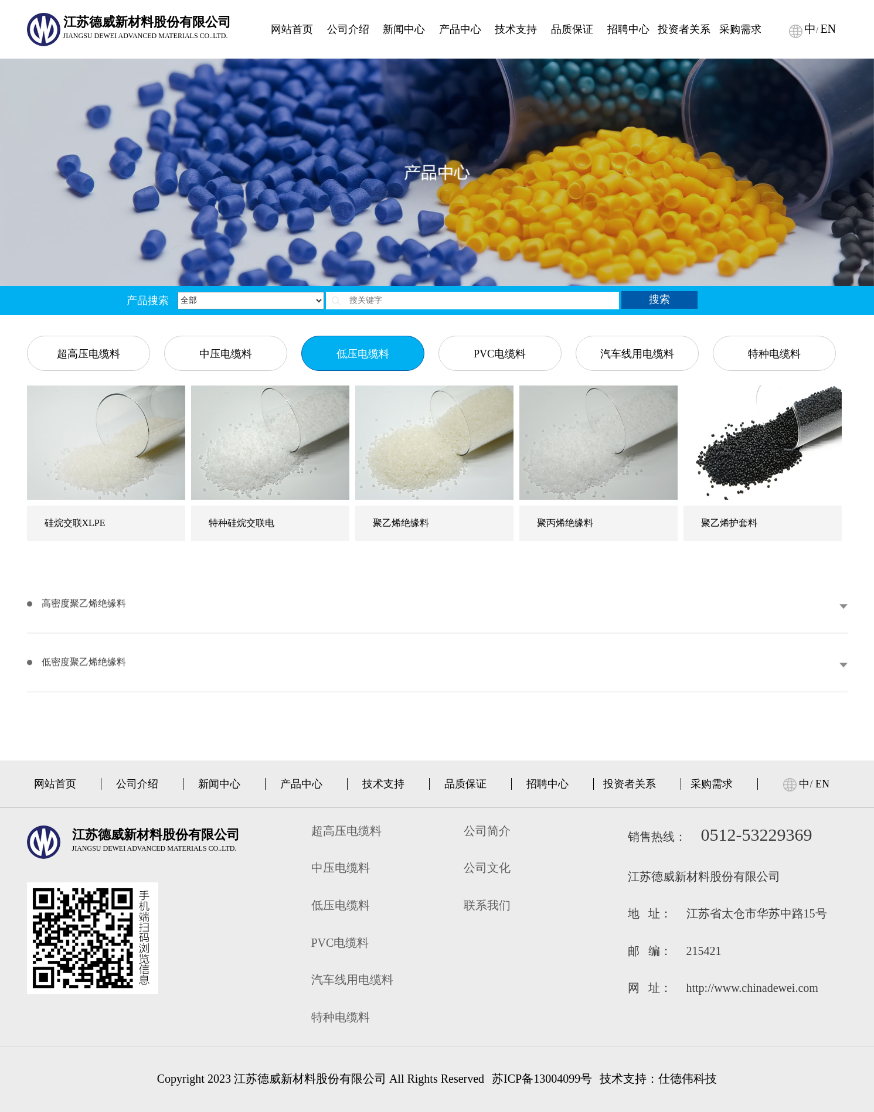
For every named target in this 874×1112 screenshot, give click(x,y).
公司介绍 (137, 784)
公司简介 (487, 830)
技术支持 (383, 784)
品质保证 (465, 784)
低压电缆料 (362, 228)
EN (822, 784)
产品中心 (301, 784)
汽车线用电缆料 (637, 228)
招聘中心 (547, 784)
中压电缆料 (225, 228)
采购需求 (712, 784)
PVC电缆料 (500, 228)
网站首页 (55, 784)
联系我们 (487, 905)
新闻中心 (219, 784)
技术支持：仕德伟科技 (658, 1078)
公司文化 (487, 867)
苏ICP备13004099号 (542, 1078)
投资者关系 (629, 784)
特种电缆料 (774, 228)
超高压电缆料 (88, 228)
